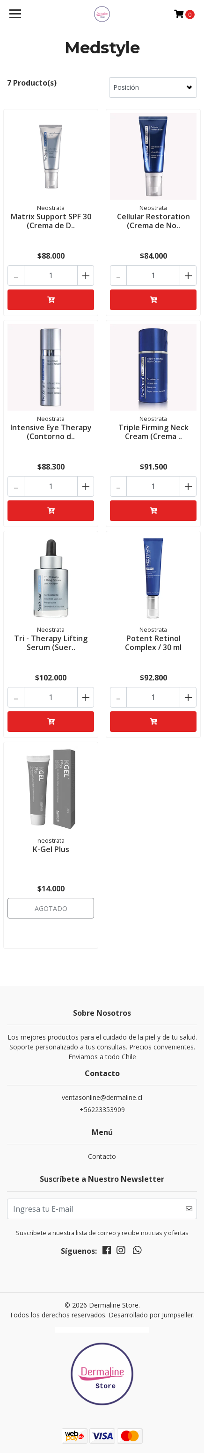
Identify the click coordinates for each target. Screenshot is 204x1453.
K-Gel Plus (51, 849)
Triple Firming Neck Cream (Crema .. (153, 431)
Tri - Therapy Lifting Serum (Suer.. (50, 642)
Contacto (102, 1156)
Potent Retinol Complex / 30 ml (153, 642)
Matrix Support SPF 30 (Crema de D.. (51, 221)
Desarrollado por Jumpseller (151, 1314)
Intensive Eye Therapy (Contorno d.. (51, 431)
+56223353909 (102, 1109)
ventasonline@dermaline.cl (102, 1097)
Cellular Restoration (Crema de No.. (153, 221)
